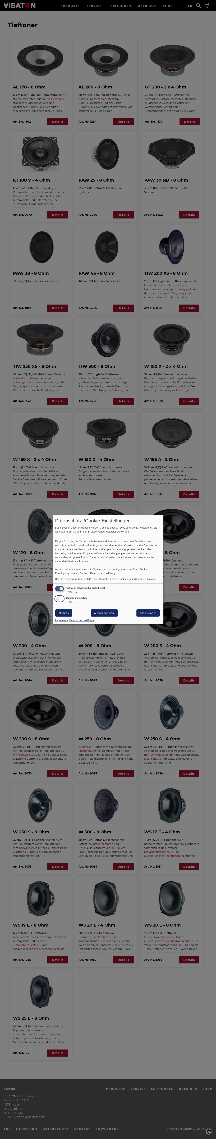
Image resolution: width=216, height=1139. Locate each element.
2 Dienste (72, 592)
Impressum (61, 620)
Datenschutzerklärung (103, 573)
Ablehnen (64, 613)
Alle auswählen (148, 613)
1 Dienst (71, 602)
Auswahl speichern (104, 613)
